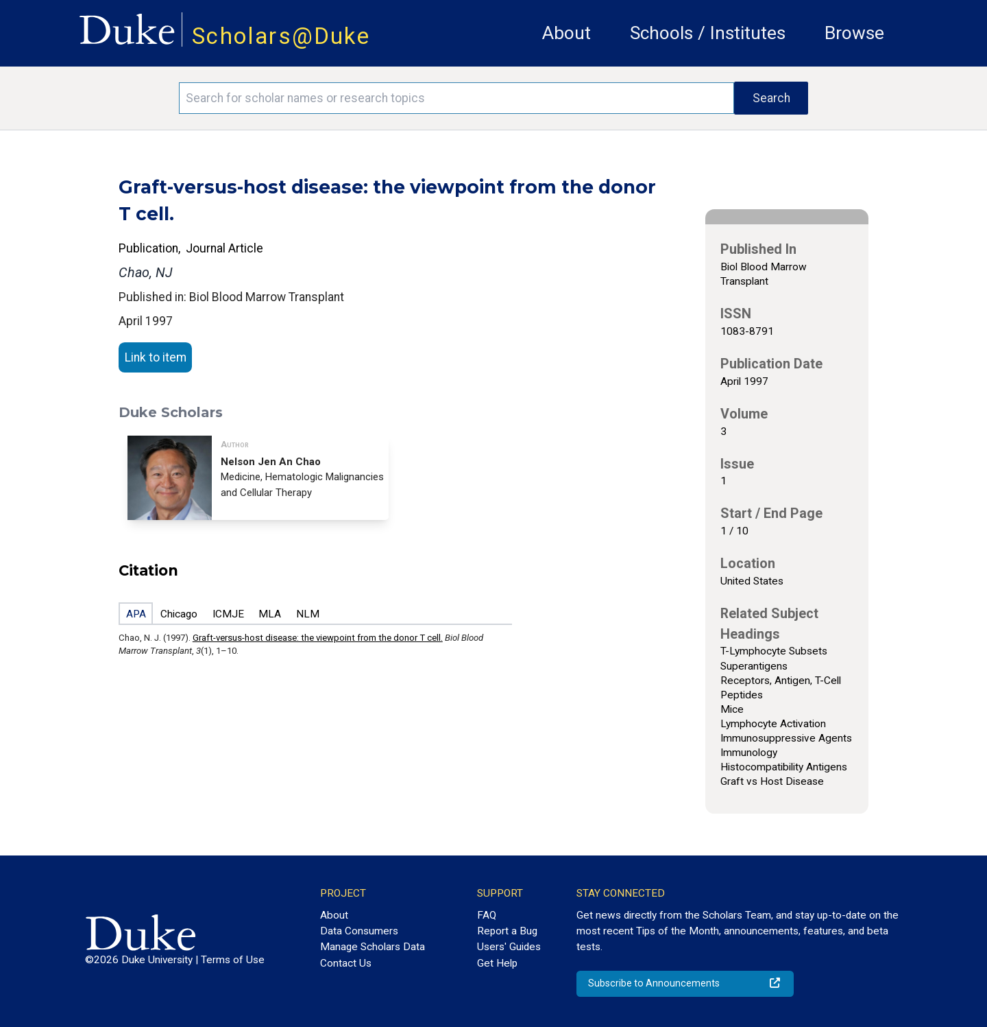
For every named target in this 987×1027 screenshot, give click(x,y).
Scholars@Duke (281, 36)
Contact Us (345, 963)
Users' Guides (509, 947)
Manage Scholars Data (372, 947)
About (566, 33)
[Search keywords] (456, 98)
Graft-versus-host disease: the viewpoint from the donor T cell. (318, 638)
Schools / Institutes (707, 33)
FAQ (486, 915)
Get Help (497, 963)
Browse (854, 33)
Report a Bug (507, 931)
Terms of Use (233, 960)
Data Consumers (359, 931)
